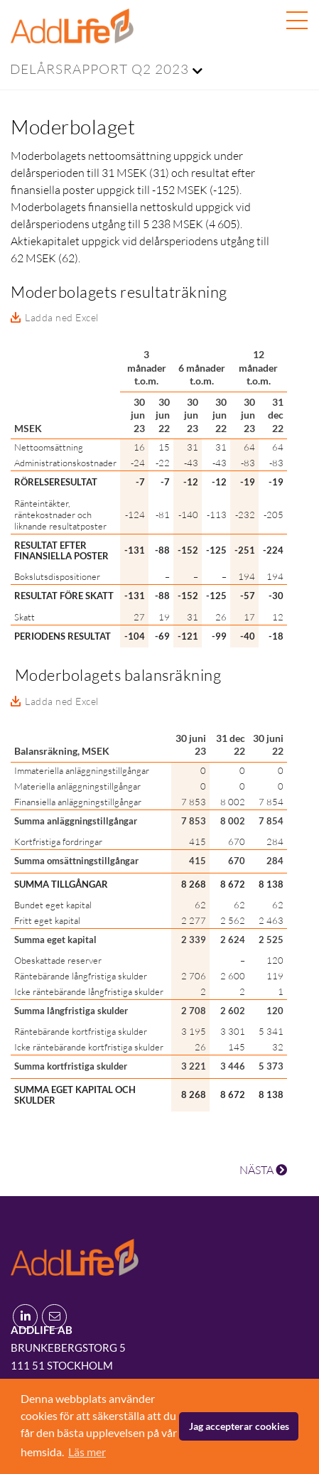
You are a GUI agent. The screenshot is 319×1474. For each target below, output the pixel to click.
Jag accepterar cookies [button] (239, 1426)
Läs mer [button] (87, 1451)
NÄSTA (263, 1170)
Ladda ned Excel (62, 317)
